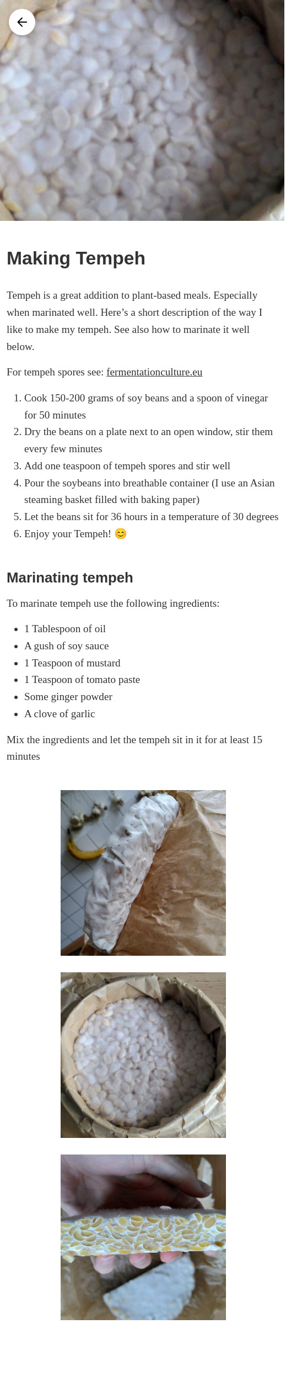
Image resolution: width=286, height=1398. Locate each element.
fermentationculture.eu (154, 372)
